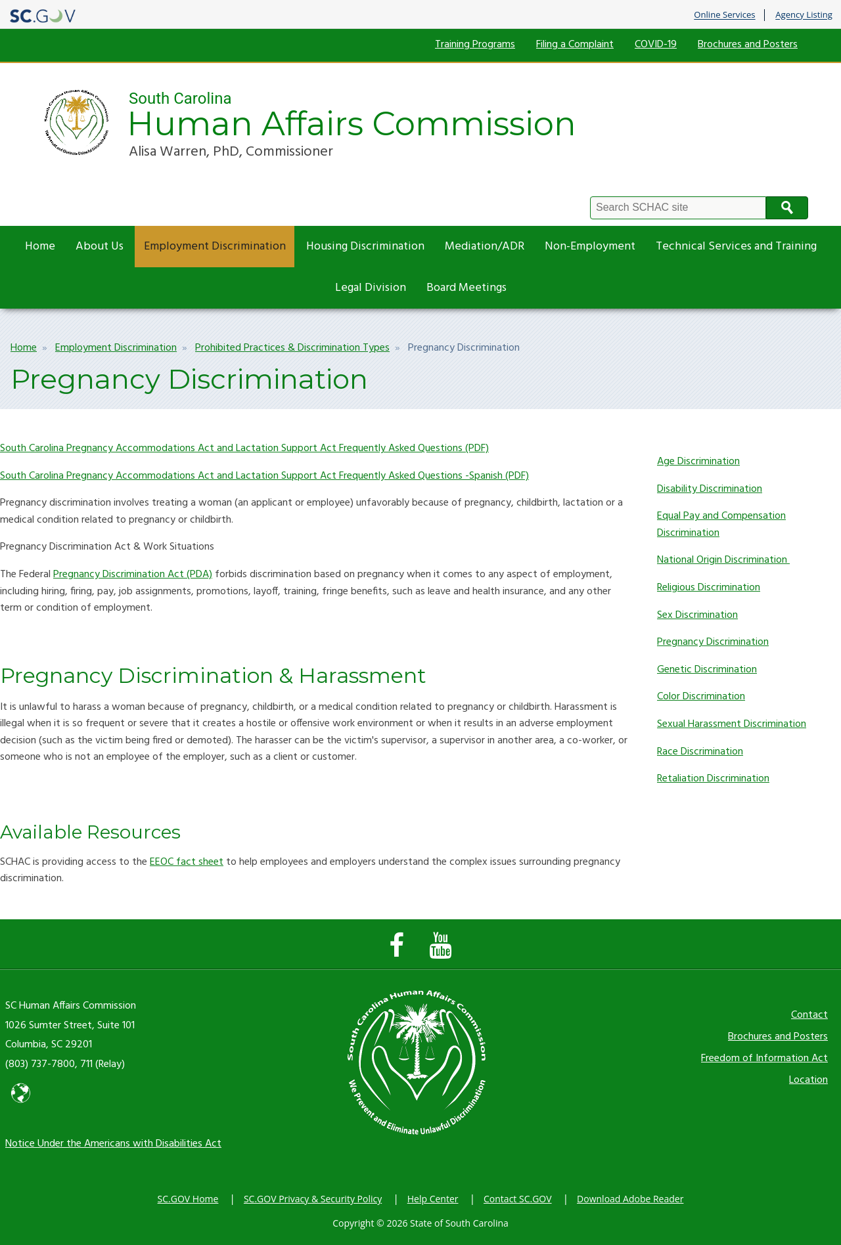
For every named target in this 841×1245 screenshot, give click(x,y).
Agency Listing (803, 15)
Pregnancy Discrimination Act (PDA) (132, 574)
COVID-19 (656, 44)
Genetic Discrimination (707, 669)
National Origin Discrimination (723, 560)
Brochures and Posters (748, 44)
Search (787, 207)
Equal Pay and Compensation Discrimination (721, 525)
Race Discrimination (700, 751)
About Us (100, 246)
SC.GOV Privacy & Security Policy (313, 1198)
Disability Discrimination (709, 489)
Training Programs (475, 44)
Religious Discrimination (708, 587)
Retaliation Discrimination (713, 778)
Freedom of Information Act (764, 1058)
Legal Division (370, 287)
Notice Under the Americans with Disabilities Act (113, 1143)
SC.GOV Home (188, 1198)
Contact (809, 1015)
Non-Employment (590, 246)
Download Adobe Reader (630, 1198)
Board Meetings (466, 287)
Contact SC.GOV (518, 1198)
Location (808, 1080)
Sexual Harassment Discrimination (731, 724)
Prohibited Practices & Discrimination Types (292, 348)
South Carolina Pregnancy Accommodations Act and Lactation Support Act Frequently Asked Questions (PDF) (244, 448)
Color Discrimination (701, 696)
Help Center (433, 1198)
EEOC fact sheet (186, 862)
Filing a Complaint (575, 44)
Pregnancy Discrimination (713, 642)
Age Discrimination (698, 461)
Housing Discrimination (365, 246)
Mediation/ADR (484, 246)
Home (40, 246)
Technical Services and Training (736, 246)
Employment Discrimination (215, 246)
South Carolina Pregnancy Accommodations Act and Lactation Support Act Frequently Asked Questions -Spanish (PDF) (264, 476)
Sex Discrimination (697, 615)
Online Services (724, 15)
